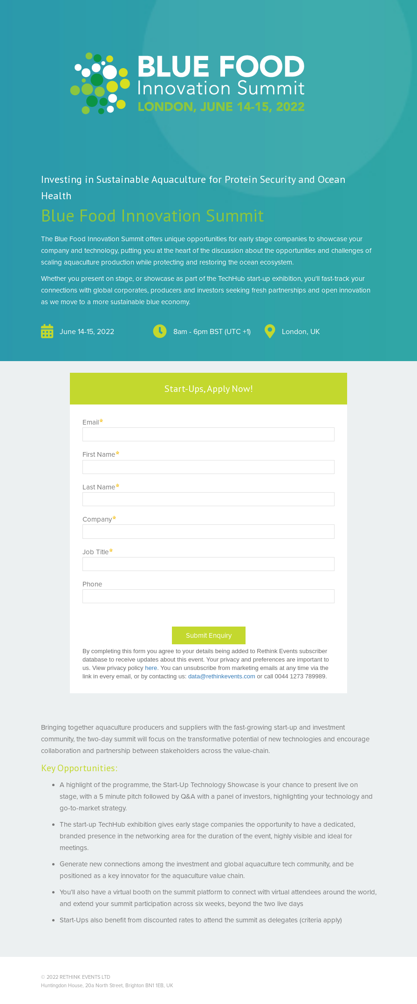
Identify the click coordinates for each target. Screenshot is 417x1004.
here (151, 667)
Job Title (95, 552)
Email (90, 422)
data (194, 676)
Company (97, 519)
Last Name (98, 487)
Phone (92, 584)
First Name (98, 454)
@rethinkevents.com (227, 676)
